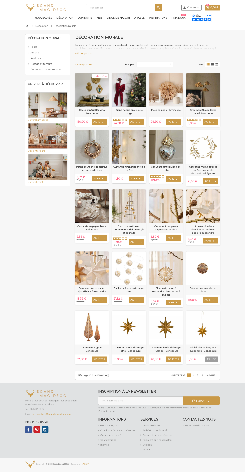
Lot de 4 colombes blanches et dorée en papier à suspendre (203, 229)
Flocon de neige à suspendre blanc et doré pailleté (166, 291)
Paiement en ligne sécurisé (157, 435)
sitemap (104, 444)
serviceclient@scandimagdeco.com (51, 414)
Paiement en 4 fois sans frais (157, 440)
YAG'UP (85, 464)
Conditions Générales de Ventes (117, 430)
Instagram (45, 429)
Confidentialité (108, 440)
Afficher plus (83, 53)
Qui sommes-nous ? (111, 435)
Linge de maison (118, 17)
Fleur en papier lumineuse (166, 110)
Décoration (64, 17)
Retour (146, 449)
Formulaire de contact (197, 425)
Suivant (211, 375)
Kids (99, 17)
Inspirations (158, 17)
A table (139, 17)
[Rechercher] (124, 7)
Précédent (177, 375)
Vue (201, 64)
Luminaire (85, 17)
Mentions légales (109, 425)
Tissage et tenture (41, 63)
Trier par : (130, 64)
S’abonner (201, 400)
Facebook (28, 429)
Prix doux (178, 16)
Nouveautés (43, 17)
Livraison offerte (151, 425)
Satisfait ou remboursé (155, 430)
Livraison (147, 444)
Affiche (34, 52)
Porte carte (37, 58)
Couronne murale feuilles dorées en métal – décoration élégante (203, 170)
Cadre (33, 46)
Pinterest (36, 429)
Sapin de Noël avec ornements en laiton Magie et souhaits (129, 229)
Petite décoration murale (45, 69)
